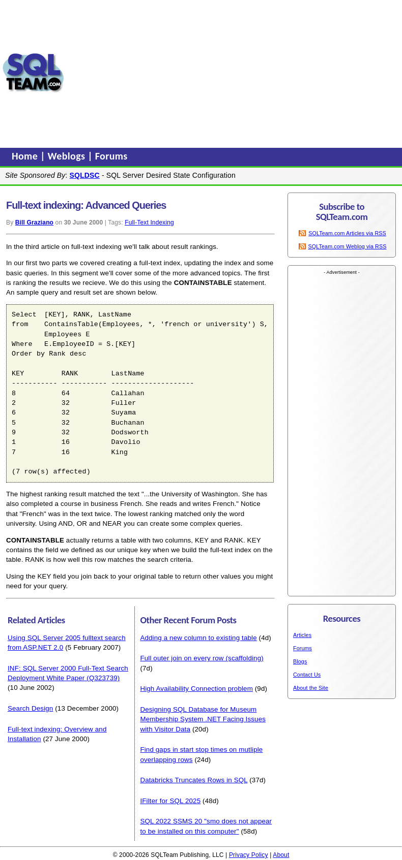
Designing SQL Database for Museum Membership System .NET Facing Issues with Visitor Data (203, 719)
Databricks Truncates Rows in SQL (193, 780)
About (281, 854)
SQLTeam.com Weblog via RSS (347, 246)
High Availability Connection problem (196, 688)
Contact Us (307, 675)
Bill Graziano (34, 222)
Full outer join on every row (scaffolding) (201, 658)
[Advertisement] (233, 73)
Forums (111, 156)
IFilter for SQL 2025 (170, 801)
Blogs (300, 661)
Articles (302, 635)
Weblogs (68, 156)
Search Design (30, 708)
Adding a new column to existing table (198, 638)
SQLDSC (85, 175)
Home (26, 156)
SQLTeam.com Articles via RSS (347, 233)
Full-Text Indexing (149, 222)
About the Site (310, 688)
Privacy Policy (248, 854)
